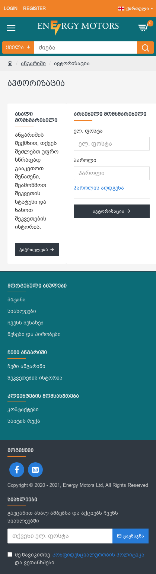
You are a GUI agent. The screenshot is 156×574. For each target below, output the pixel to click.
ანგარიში (33, 63)
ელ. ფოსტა (88, 130)
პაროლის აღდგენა (99, 187)
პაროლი (85, 160)
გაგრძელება (33, 250)
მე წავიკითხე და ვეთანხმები (76, 558)
